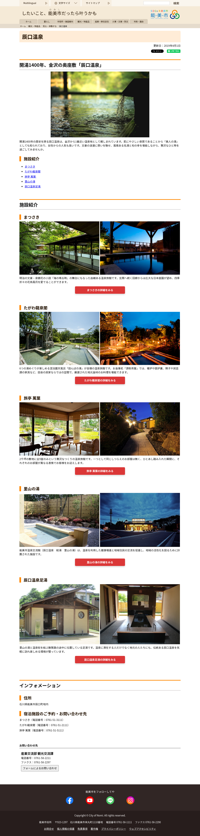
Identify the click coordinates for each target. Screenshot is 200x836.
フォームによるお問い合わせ (40, 768)
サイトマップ (93, 3)
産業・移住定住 (102, 21)
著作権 (94, 828)
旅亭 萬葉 (30, 176)
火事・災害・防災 (120, 21)
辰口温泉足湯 (33, 186)
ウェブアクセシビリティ (142, 828)
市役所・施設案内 (65, 21)
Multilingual (29, 3)
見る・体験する (50, 26)
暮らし (47, 21)
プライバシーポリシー (113, 828)
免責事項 (83, 828)
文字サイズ (64, 3)
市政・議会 (139, 21)
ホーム (28, 21)
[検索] (156, 3)
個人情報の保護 (65, 828)
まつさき (30, 166)
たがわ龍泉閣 (32, 171)
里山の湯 (30, 181)
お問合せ (49, 828)
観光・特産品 (83, 21)
